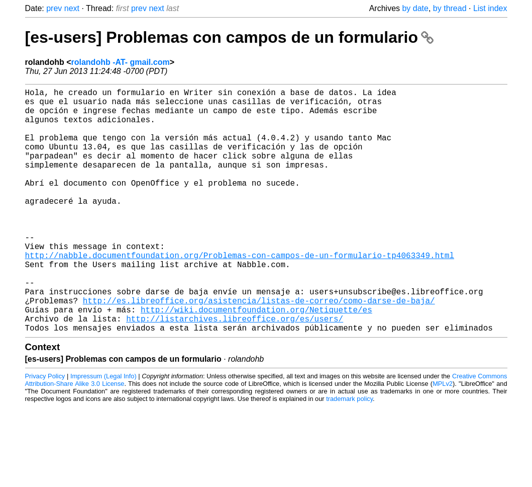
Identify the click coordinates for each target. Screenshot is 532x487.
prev (54, 8)
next (71, 8)
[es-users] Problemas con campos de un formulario (229, 37)
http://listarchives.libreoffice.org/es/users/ (234, 370)
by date (415, 8)
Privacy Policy (45, 430)
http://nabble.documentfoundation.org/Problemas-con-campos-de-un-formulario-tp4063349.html (239, 293)
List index (490, 8)
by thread (450, 8)
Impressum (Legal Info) (103, 430)
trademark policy (349, 453)
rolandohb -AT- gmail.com (120, 62)
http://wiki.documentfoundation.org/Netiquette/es (256, 359)
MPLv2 (443, 438)
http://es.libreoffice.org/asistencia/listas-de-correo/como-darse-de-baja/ (259, 348)
